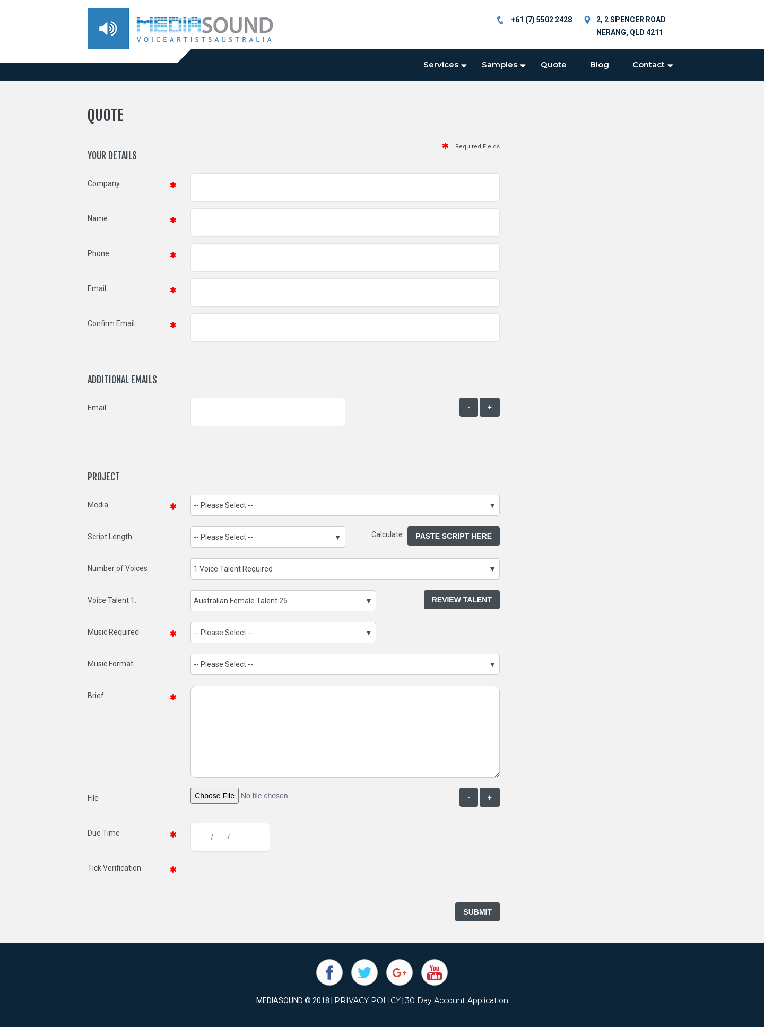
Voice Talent (108, 600)
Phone (98, 253)
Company (104, 183)
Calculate (389, 534)
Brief (96, 695)
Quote (554, 64)
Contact (648, 64)
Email (97, 288)
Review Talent (462, 599)
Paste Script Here (453, 536)
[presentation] (271, 878)
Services (440, 64)
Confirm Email (111, 323)
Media (98, 505)
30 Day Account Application (456, 1000)
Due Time (104, 833)
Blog (599, 64)
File (93, 798)
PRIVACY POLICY (367, 1000)
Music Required (113, 632)
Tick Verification (114, 868)
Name (98, 218)
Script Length (110, 536)
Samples (499, 64)
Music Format (110, 664)
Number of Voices (117, 568)
